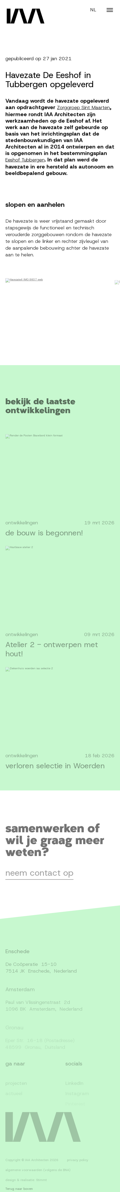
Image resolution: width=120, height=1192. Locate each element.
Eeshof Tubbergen (25, 161)
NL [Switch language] (93, 9)
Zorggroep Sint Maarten (83, 109)
